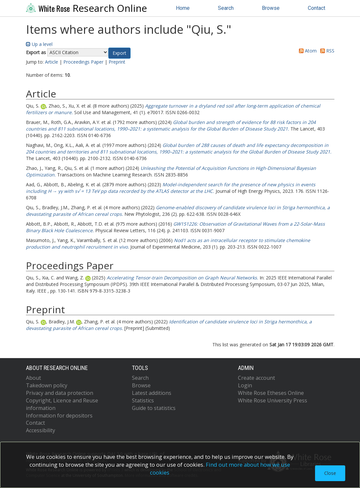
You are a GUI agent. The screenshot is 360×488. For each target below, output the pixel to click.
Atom (307, 51)
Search (226, 8)
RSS (326, 51)
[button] (119, 53)
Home (183, 8)
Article (51, 62)
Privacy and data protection (59, 392)
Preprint (117, 62)
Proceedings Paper (83, 62)
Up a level (39, 44)
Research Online (86, 8)
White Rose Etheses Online (271, 392)
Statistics (143, 400)
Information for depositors (59, 415)
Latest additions (151, 392)
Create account (256, 377)
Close (330, 473)
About (33, 377)
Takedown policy (46, 385)
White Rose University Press (272, 400)
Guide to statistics (154, 408)
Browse (271, 8)
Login (245, 385)
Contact (316, 8)
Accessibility (40, 430)
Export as (36, 52)
